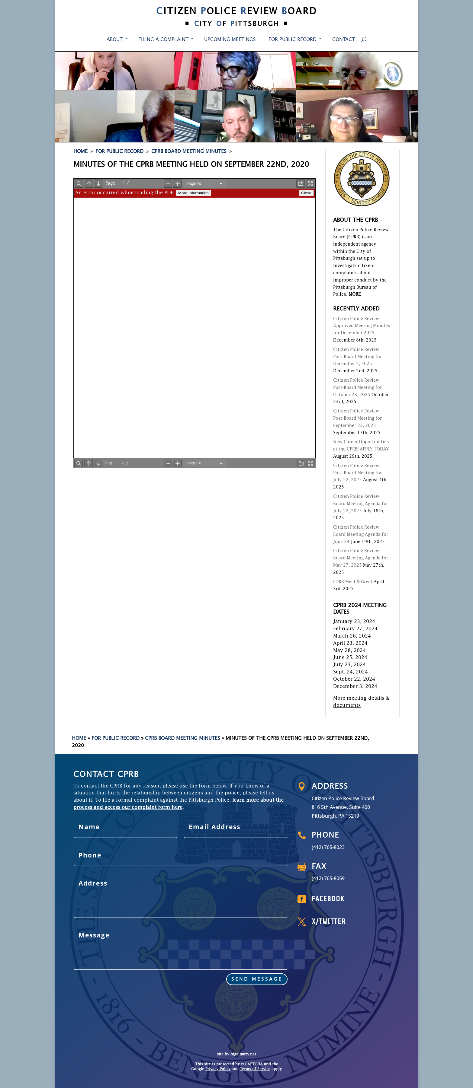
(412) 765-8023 (350, 847)
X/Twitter (351, 922)
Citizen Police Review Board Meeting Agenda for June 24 (360, 534)
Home (79, 738)
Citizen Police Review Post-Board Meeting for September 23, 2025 (357, 418)
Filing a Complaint (163, 39)
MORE (355, 294)
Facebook (350, 899)
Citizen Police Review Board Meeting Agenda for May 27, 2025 (360, 558)
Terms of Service (255, 1069)
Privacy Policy (217, 1069)
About (115, 39)
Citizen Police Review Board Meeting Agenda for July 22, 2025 (360, 504)
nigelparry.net (243, 1054)
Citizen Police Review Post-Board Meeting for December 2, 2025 (357, 357)
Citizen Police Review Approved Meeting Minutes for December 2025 (361, 326)
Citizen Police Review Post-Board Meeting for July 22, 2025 (357, 473)
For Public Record (293, 39)
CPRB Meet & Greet (352, 582)
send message (186, 966)
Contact (343, 39)
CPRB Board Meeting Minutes (182, 738)
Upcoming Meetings (230, 39)
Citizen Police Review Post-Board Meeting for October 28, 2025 (357, 387)
